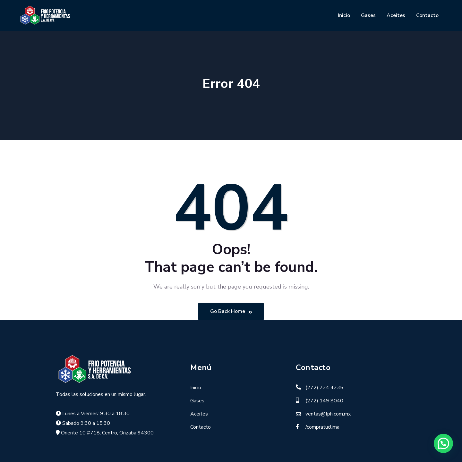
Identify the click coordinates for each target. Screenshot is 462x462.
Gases (368, 15)
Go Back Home (231, 311)
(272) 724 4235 (324, 387)
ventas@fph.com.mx (328, 413)
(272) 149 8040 (324, 400)
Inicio (344, 15)
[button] (443, 443)
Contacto (427, 15)
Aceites (396, 15)
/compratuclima (322, 427)
